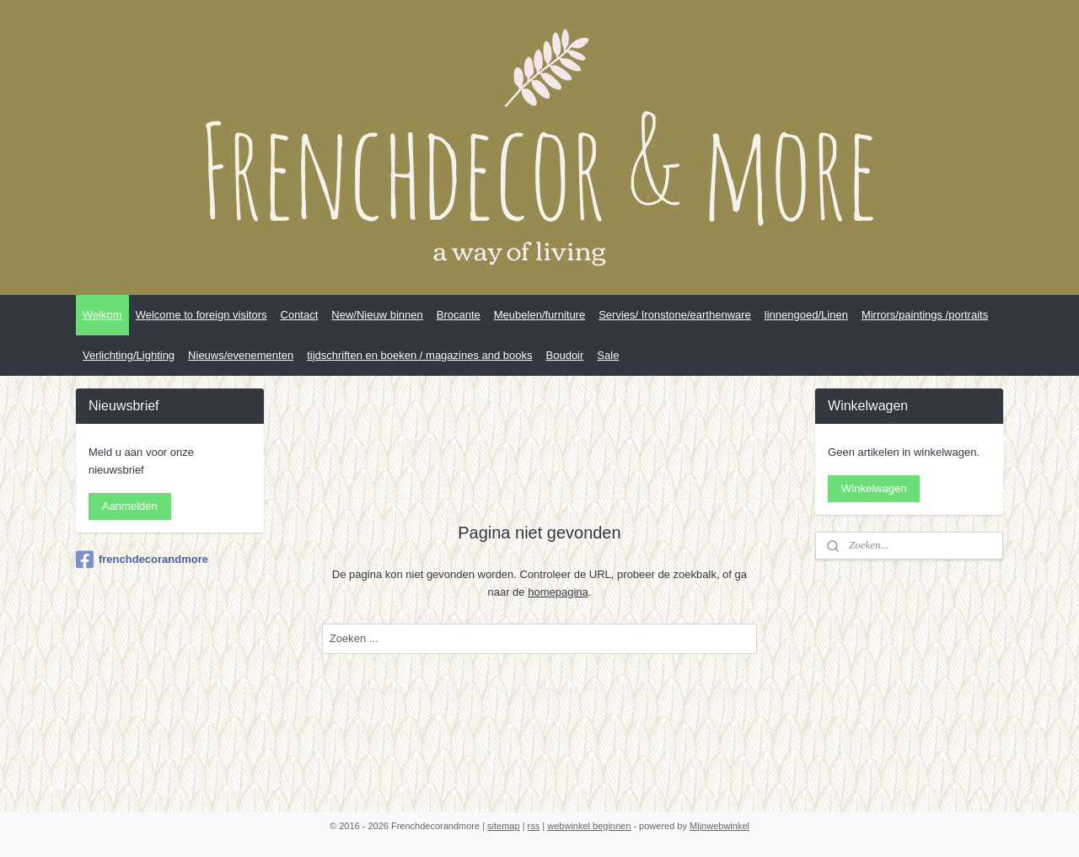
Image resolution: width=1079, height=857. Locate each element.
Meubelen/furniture (539, 314)
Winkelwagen (873, 488)
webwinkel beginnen (589, 826)
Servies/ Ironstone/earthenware (675, 314)
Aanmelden (130, 506)
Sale (608, 355)
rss (534, 826)
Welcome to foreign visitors (201, 314)
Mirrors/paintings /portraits (925, 314)
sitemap (503, 826)
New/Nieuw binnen (376, 314)
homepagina (558, 592)
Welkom (102, 314)
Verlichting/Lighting (128, 355)
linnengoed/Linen (806, 314)
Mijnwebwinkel (719, 826)
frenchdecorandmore (142, 559)
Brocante (458, 314)
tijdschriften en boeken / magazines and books (419, 355)
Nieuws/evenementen (240, 355)
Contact (300, 314)
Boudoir (565, 355)
